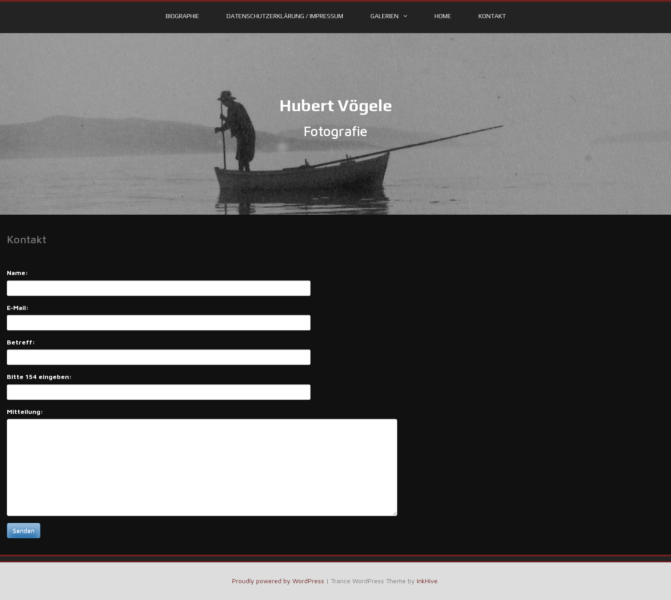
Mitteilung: (25, 411)
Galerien (384, 16)
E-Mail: (18, 307)
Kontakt (492, 16)
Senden (24, 530)
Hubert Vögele (335, 105)
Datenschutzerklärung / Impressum (285, 16)
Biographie (182, 16)
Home (442, 16)
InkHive (427, 581)
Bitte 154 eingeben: (39, 376)
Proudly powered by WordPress (278, 581)
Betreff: (21, 342)
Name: (17, 272)
